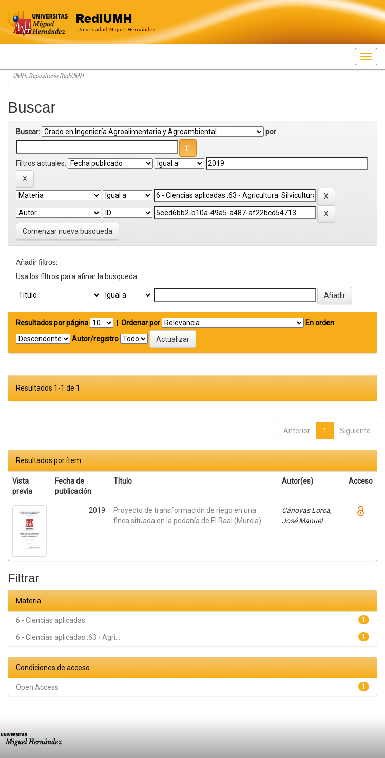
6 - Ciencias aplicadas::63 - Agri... (68, 637)
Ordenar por (140, 323)
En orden (319, 323)
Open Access (37, 687)
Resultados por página (52, 323)
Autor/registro (95, 339)
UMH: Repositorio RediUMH (48, 75)
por (270, 131)
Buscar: (28, 131)
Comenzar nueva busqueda (67, 231)
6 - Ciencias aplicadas (50, 620)
